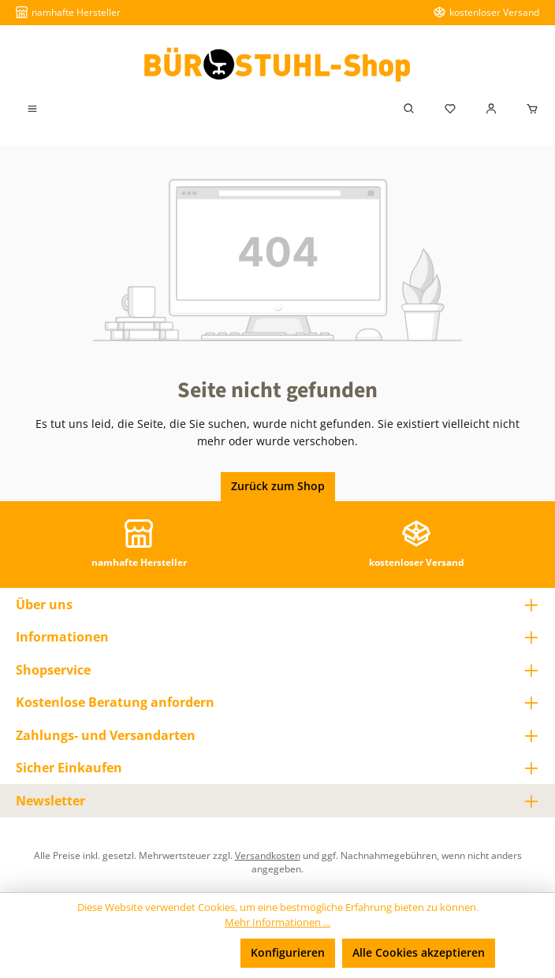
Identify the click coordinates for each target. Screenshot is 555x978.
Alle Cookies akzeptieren (418, 952)
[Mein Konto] (491, 108)
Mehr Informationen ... (277, 922)
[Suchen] (409, 108)
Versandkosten (267, 855)
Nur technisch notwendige (151, 952)
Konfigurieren (288, 952)
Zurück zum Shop (278, 485)
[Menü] (32, 108)
